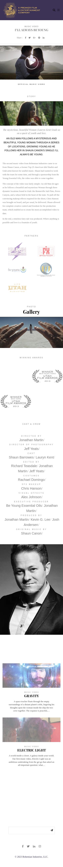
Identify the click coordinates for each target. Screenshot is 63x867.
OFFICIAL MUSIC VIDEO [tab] (31, 84)
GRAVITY (31, 695)
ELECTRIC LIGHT (31, 750)
